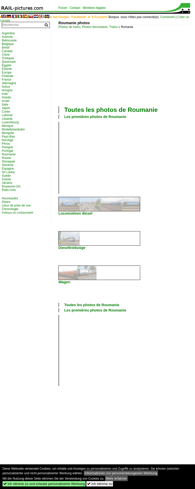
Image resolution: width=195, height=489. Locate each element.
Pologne (7, 147)
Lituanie (7, 119)
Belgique (8, 44)
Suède (6, 175)
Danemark (9, 62)
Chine (6, 54)
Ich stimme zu (99, 484)
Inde (5, 94)
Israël (5, 101)
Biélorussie (9, 40)
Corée (6, 111)
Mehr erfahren (116, 478)
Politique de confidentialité (17, 212)
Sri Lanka (8, 172)
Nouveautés (10, 198)
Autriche (7, 37)
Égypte (6, 65)
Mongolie (8, 133)
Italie (5, 104)
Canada (7, 51)
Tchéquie (8, 58)
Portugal (7, 151)
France (6, 79)
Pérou (6, 143)
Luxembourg (10, 122)
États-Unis (9, 190)
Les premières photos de (95, 117)
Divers (6, 202)
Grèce (6, 86)
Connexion (167, 17)
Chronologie (10, 209)
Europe (7, 72)
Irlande (6, 97)
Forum (62, 8)
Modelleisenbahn (13, 129)
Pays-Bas (8, 136)
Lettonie (7, 115)
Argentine (8, 33)
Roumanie (9, 154)
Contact (75, 8)
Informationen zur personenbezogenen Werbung (121, 473)
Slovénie (7, 165)
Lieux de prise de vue (16, 205)
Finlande (7, 76)
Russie (6, 158)
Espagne (8, 168)
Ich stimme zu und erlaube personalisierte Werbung (44, 484)
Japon (6, 108)
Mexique (7, 126)
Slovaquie (8, 161)
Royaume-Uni (11, 186)
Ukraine (7, 183)
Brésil (5, 47)
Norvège (7, 140)
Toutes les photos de (111, 109)
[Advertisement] (126, 66)
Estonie (7, 69)
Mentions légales (94, 8)
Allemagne (9, 83)
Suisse (6, 179)
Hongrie (7, 90)
